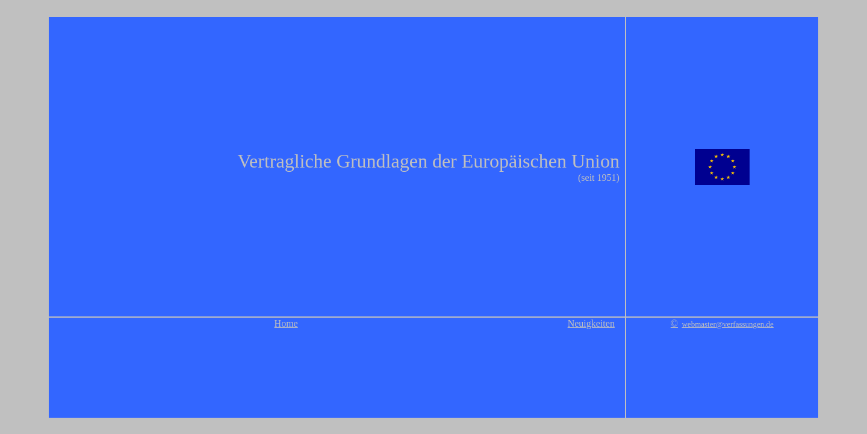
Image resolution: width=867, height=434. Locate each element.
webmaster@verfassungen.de (727, 324)
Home (286, 323)
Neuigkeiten (591, 323)
